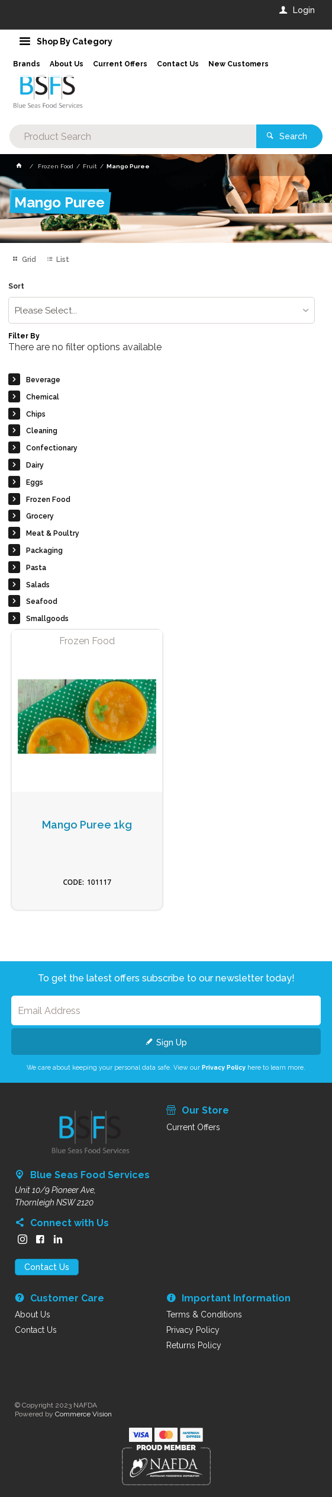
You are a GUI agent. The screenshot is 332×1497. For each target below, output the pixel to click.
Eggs (34, 482)
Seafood (41, 601)
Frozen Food (48, 499)
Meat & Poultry (52, 533)
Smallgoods (47, 619)
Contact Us (46, 1267)
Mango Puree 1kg (87, 825)
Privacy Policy (224, 1067)
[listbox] (161, 310)
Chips (36, 414)
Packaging (44, 550)
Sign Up (171, 1042)
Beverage (43, 380)
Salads (38, 585)
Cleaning (41, 431)
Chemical (42, 397)
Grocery (40, 516)
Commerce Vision (83, 1414)
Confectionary (52, 448)
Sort (16, 286)
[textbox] (132, 136)
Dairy (35, 465)
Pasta (36, 568)
